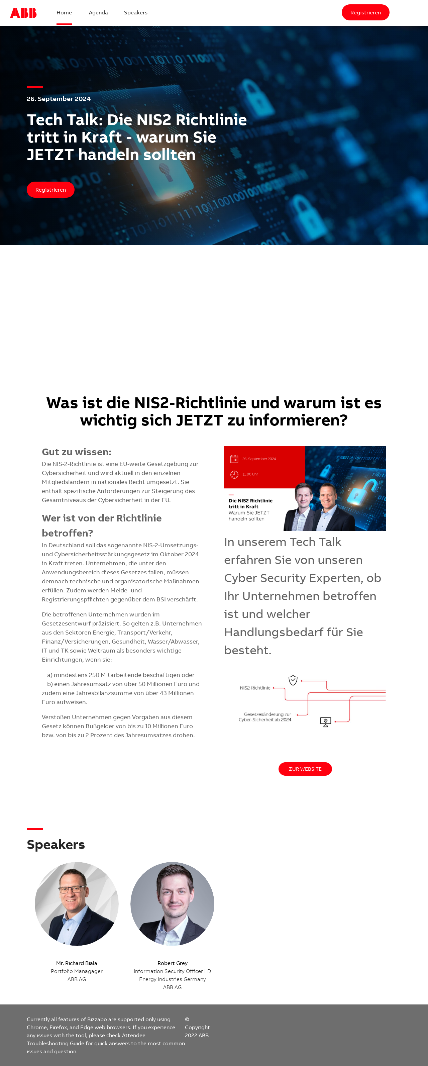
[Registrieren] (366, 12)
